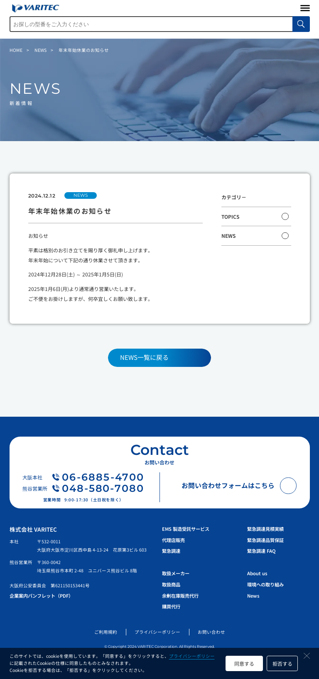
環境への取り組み (265, 584)
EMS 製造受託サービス (185, 528)
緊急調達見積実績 (265, 528)
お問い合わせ (211, 632)
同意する (244, 663)
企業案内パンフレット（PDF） (41, 595)
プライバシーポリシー (192, 656)
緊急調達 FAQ (261, 550)
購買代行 (171, 606)
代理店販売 (173, 540)
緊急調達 (171, 550)
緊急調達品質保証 (265, 540)
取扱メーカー (175, 573)
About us (257, 573)
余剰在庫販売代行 (180, 595)
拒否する (282, 663)
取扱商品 (171, 584)
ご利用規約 (105, 632)
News (253, 595)
